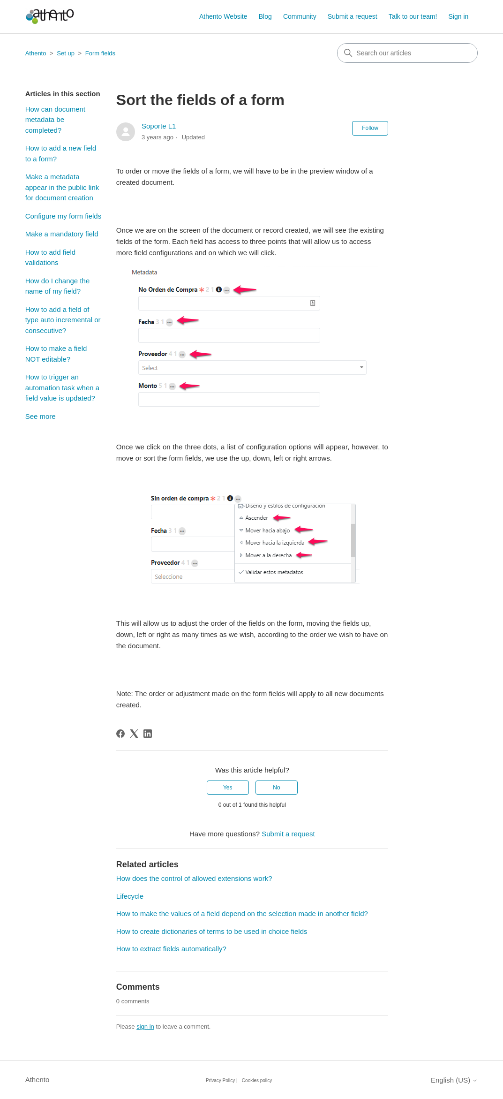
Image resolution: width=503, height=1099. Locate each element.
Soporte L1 (159, 126)
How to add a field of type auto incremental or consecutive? (63, 319)
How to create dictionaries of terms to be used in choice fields (212, 931)
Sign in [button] (459, 16)
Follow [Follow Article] (370, 128)
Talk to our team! (413, 16)
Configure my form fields (63, 216)
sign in (145, 1026)
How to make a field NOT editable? (56, 353)
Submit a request (352, 16)
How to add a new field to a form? (61, 153)
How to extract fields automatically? (171, 949)
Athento (35, 53)
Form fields (100, 53)
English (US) (454, 1080)
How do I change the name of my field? (57, 286)
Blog (265, 16)
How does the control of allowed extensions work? (194, 878)
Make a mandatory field (61, 234)
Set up (66, 53)
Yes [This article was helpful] (228, 787)
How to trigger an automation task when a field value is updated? (62, 387)
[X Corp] (134, 733)
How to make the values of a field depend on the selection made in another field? (242, 913)
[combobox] (407, 53)
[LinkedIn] (147, 733)
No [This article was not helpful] (276, 787)
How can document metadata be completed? (55, 119)
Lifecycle (129, 896)
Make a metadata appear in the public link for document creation (62, 187)
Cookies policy (257, 1080)
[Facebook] (120, 733)
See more (40, 416)
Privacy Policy (220, 1080)
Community (299, 16)
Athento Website (223, 16)
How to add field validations (50, 257)
